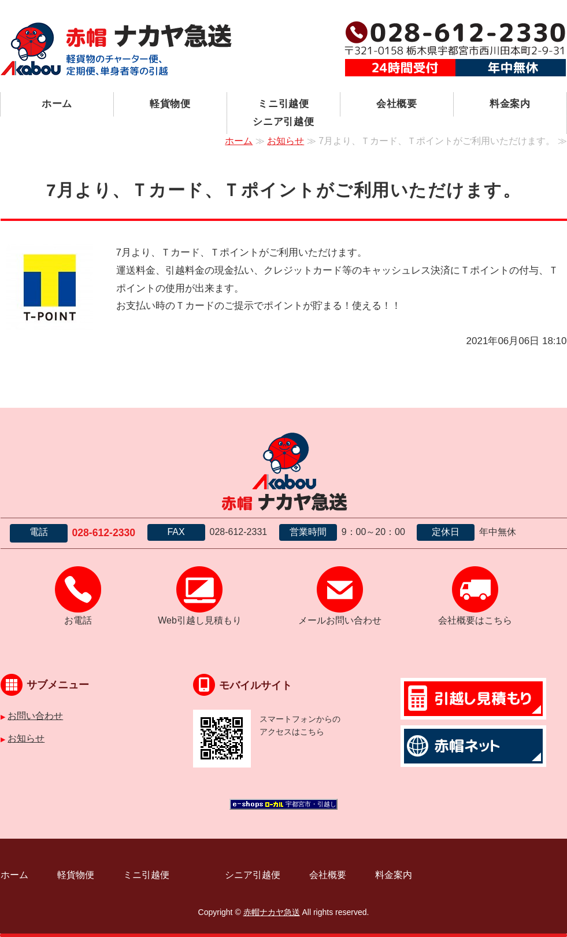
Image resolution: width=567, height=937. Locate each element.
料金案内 (510, 103)
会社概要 (396, 103)
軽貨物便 (170, 103)
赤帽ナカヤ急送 (271, 912)
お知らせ (285, 141)
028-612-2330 (104, 532)
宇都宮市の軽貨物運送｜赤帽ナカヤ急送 (116, 49)
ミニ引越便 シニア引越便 (296, 112)
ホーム (57, 103)
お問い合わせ (35, 716)
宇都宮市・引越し (311, 803)
